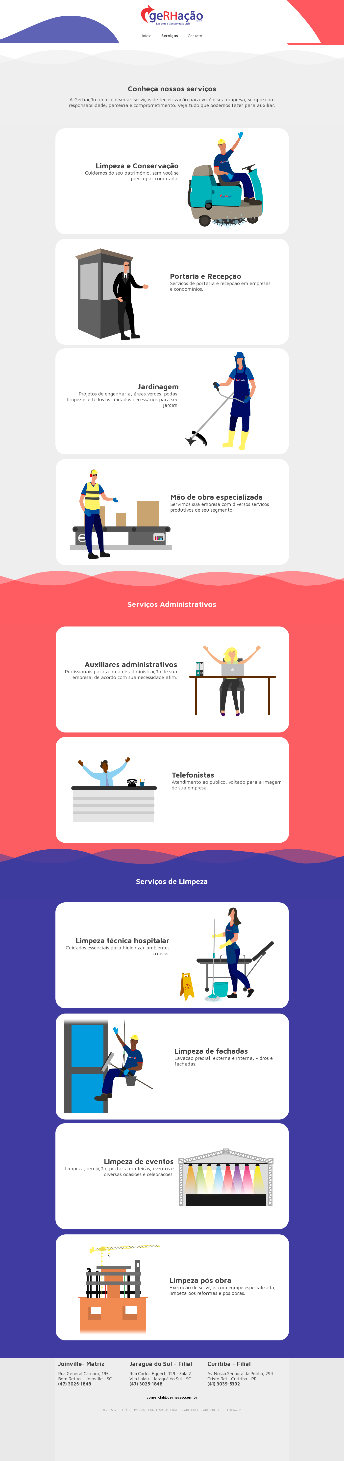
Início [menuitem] (146, 35)
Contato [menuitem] (195, 35)
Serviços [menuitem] (169, 35)
